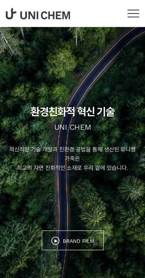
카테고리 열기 (133, 13)
